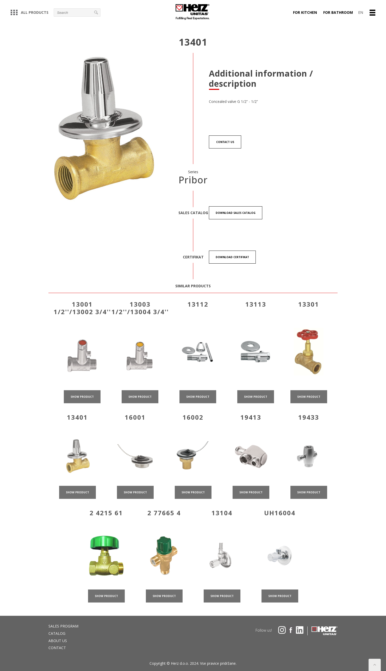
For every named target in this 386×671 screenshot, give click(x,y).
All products (29, 12)
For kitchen (305, 12)
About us (57, 640)
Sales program (63, 626)
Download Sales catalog (236, 213)
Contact (57, 647)
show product (82, 406)
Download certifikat (232, 257)
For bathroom (338, 12)
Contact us (225, 142)
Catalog (56, 633)
